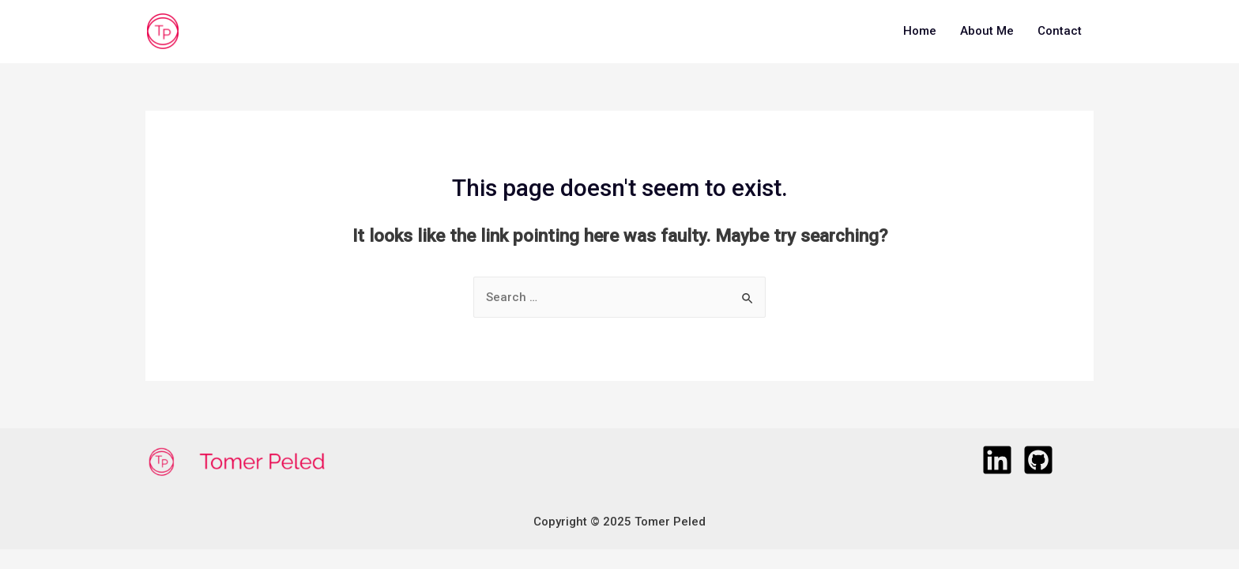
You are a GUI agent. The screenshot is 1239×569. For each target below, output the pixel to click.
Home (919, 31)
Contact (1060, 31)
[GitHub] (1038, 460)
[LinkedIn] (997, 460)
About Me (987, 31)
